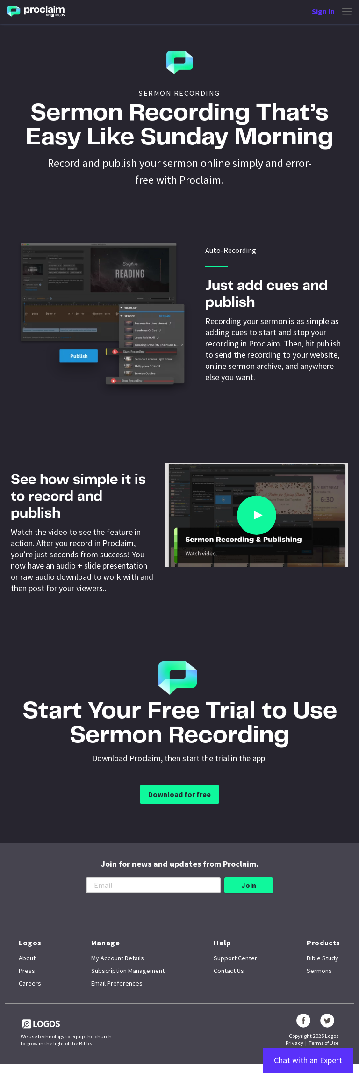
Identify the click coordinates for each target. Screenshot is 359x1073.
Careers (30, 983)
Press (27, 970)
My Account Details (117, 958)
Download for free (179, 794)
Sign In (323, 11)
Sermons (319, 970)
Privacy (294, 1042)
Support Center (235, 958)
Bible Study (322, 958)
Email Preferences (117, 983)
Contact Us (229, 970)
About (27, 958)
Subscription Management (128, 970)
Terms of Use (323, 1042)
